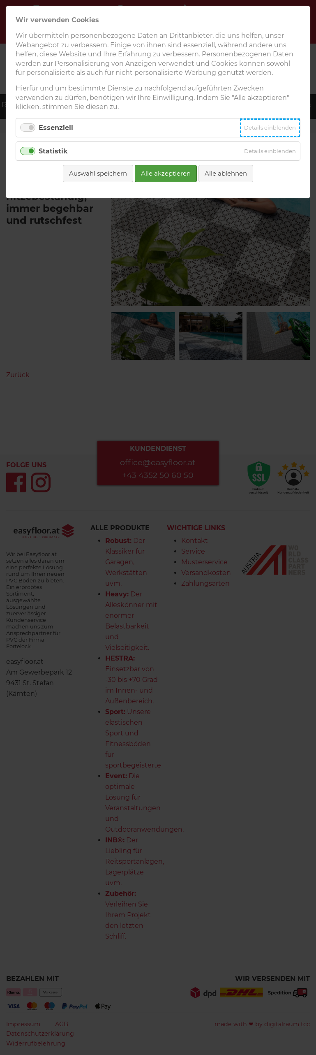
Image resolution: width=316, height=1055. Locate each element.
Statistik (53, 151)
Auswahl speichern (98, 173)
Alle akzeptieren (166, 173)
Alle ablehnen (226, 173)
